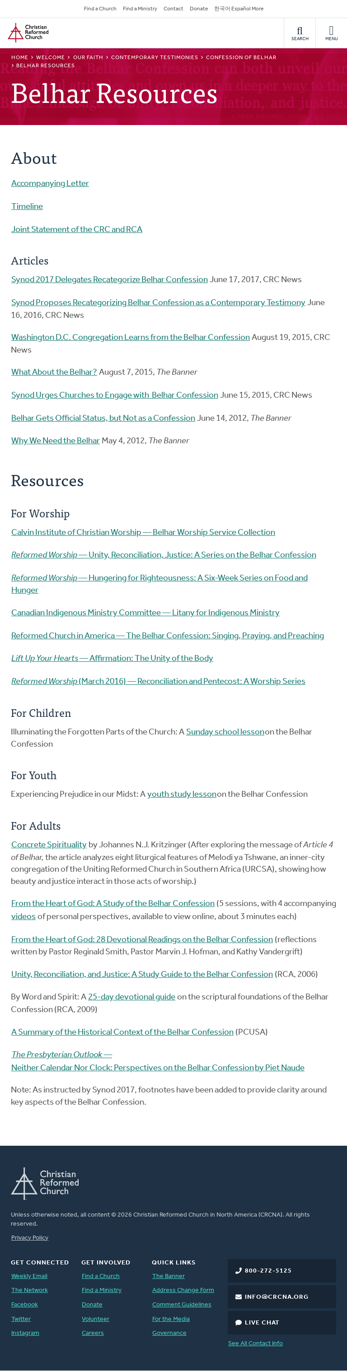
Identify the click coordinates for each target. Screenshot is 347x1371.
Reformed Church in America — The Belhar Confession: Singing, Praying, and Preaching (167, 636)
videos (23, 917)
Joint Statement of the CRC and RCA (76, 230)
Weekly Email (29, 1276)
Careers (93, 1333)
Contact (173, 9)
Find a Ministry (140, 9)
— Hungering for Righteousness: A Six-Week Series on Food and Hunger (159, 584)
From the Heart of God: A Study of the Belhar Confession (113, 904)
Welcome (50, 57)
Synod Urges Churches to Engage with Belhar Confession (114, 395)
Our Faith (88, 57)
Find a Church (100, 9)
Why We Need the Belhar (55, 441)
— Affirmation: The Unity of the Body (112, 659)
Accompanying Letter (50, 184)
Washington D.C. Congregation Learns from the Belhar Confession (130, 338)
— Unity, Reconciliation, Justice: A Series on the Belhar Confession (163, 555)
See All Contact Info (255, 1343)
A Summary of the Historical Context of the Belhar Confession (122, 1032)
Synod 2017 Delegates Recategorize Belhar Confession (109, 280)
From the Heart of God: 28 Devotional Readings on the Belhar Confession (142, 940)
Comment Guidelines (181, 1304)
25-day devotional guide (131, 997)
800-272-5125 (268, 1271)
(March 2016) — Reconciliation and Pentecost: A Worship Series (158, 682)
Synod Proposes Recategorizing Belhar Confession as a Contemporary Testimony (158, 303)
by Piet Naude (280, 1068)
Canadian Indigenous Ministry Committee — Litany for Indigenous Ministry (145, 613)
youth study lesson (181, 794)
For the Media (171, 1319)
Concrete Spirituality (49, 845)
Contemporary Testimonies (154, 57)
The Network (29, 1290)
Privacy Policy (29, 1238)
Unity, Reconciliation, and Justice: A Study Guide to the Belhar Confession (142, 975)
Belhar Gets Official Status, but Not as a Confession (103, 418)
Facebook (24, 1304)
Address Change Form (183, 1290)
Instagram (25, 1333)
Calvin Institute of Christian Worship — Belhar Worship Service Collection (143, 533)
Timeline (27, 207)
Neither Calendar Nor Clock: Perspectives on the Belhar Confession (132, 1068)
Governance (169, 1333)
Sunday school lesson (225, 732)
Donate (199, 9)
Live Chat (262, 1323)
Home (19, 57)
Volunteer (95, 1319)
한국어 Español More (238, 9)
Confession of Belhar (241, 57)
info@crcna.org (277, 1297)
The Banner (168, 1276)
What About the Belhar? (54, 372)
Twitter (21, 1319)
